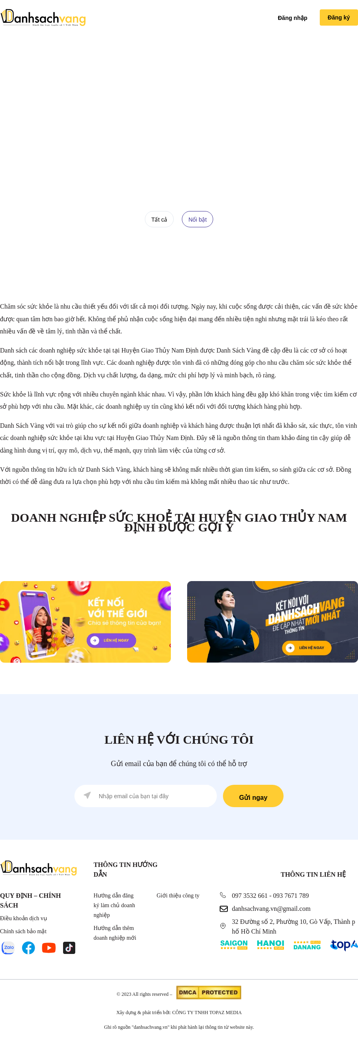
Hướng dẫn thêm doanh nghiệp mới (115, 933)
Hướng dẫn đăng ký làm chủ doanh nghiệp (114, 905)
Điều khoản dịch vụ (23, 918)
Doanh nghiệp (162, 138)
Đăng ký (339, 17)
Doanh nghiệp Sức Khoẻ (221, 138)
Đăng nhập (293, 18)
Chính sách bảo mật (23, 931)
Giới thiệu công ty (178, 896)
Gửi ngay (253, 797)
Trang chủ (120, 138)
